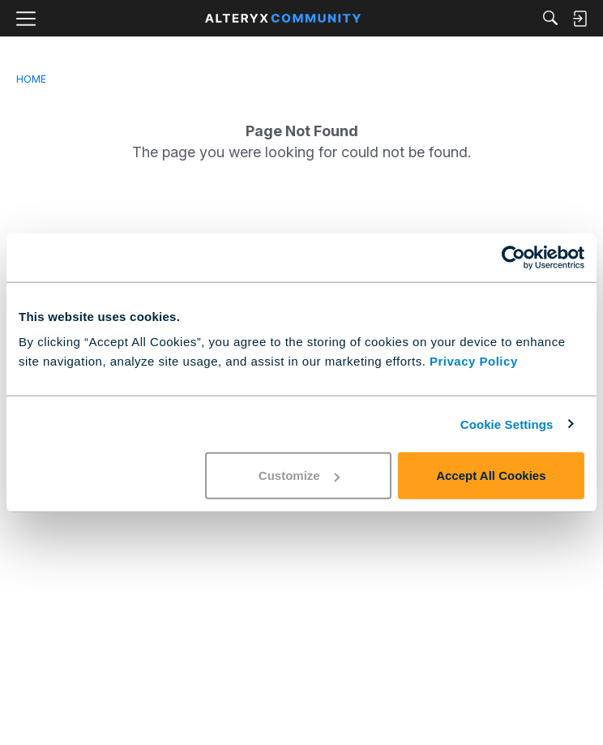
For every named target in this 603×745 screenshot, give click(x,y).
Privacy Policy (474, 361)
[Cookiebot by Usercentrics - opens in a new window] (513, 257)
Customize (299, 475)
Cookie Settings (507, 423)
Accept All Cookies (490, 475)
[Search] (550, 19)
